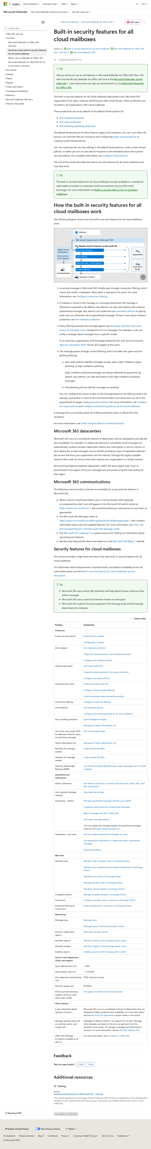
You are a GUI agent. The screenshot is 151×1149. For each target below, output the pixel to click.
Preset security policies (94, 636)
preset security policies (124, 136)
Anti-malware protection (71, 117)
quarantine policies (125, 311)
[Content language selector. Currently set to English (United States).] (17, 1129)
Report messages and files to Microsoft (101, 813)
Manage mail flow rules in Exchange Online (103, 882)
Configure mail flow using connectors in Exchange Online (109, 900)
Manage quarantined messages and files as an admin (107, 800)
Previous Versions (27, 1135)
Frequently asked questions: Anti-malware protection (107, 654)
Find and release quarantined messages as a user (106, 834)
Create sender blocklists (94, 748)
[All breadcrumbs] (56, 22)
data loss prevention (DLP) (72, 344)
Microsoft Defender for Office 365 (97, 22)
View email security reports (96, 931)
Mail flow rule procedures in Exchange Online (104, 888)
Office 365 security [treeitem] (14, 33)
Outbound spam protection (96, 683)
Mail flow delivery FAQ (129, 1030)
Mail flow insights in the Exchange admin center (105, 946)
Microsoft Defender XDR (84, 52)
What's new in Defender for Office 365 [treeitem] (25, 58)
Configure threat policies (115, 155)
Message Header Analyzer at (105, 828)
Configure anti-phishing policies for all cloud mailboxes (111, 406)
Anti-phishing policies (93, 707)
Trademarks (122, 1135)
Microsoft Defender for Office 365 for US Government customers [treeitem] (26, 64)
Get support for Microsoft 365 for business (103, 991)
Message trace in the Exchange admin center (104, 926)
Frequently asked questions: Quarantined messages (107, 807)
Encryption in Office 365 (118, 1035)
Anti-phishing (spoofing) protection (77, 126)
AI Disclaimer (9, 1135)
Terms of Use (108, 1135)
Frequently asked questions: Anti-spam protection (106, 672)
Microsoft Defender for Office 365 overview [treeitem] (23, 44)
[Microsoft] (5, 4)
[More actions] (144, 22)
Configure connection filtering (92, 296)
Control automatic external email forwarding (103, 696)
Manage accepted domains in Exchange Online (105, 894)
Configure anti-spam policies (96, 678)
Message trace (90, 920)
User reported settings (94, 792)
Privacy (64, 1135)
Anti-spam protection (70, 121)
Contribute (53, 1135)
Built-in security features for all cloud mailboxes (88, 48)
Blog (40, 1135)
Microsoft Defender (70, 22)
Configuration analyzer (94, 642)
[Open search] (137, 4)
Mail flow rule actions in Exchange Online (102, 876)
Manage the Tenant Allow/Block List (100, 725)
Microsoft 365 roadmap (76, 532)
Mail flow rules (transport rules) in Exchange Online (106, 861)
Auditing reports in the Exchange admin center (105, 951)
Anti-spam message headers (96, 819)
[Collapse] (43, 22)
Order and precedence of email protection (102, 423)
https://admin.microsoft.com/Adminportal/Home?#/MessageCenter (93, 520)
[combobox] (25, 28)
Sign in (144, 3)
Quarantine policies (92, 849)
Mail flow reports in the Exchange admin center (105, 940)
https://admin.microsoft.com (74, 508)
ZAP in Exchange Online (94, 731)
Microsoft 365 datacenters (103, 1015)
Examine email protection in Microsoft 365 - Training (78, 1094)
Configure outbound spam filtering (99, 690)
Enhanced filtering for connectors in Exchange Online (108, 905)
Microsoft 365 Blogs (123, 541)
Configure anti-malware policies (98, 660)
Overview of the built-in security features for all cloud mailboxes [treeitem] (27, 52)
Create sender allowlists (94, 757)
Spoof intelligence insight (95, 719)
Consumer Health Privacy (84, 1135)
